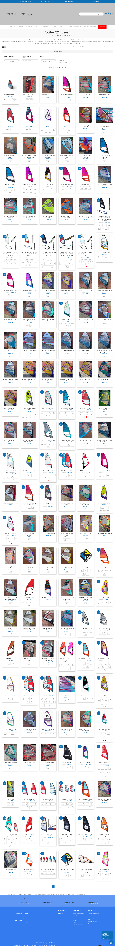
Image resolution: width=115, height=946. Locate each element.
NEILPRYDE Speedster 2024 (104, 566)
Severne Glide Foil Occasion (29, 94)
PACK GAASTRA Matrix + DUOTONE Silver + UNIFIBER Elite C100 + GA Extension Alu (67, 254)
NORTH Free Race (67, 762)
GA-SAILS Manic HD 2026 (29, 125)
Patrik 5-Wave (10, 799)
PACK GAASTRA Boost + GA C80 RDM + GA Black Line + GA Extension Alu (10, 254)
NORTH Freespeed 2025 (104, 628)
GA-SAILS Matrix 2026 (10, 125)
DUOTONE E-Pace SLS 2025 (10, 694)
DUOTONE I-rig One (29, 869)
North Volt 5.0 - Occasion (104, 319)
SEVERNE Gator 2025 (10, 658)
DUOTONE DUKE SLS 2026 (104, 503)
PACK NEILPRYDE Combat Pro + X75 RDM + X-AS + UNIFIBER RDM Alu (29, 254)
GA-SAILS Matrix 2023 (48, 799)
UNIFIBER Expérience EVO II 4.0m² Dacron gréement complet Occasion (104, 126)
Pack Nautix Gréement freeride (48, 869)
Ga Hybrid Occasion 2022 (85, 566)
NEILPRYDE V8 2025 (86, 184)
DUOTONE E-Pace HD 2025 (48, 408)
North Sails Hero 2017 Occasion (10, 503)
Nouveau (63, 60)
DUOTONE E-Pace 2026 (104, 252)
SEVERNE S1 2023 (29, 834)
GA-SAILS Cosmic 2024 (67, 470)
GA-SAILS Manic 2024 (48, 694)
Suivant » (60, 886)
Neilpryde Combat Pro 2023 (85, 799)
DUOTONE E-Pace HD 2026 (10, 94)
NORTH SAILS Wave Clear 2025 (85, 628)
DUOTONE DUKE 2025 (104, 729)
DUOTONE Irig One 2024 (29, 470)
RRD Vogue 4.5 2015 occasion (104, 533)
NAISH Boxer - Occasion (86, 533)
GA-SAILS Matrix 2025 (48, 470)
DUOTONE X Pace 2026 (48, 125)
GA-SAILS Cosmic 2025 (67, 408)
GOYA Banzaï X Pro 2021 (104, 869)
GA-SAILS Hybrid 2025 (85, 408)
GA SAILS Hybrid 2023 (67, 799)
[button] (97, 1)
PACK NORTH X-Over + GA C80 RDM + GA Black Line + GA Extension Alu (48, 254)
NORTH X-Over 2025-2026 (48, 440)
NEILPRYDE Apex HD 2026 (67, 125)
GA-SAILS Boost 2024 (29, 694)
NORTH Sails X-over (67, 834)
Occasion (63, 62)
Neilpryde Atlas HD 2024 (104, 470)
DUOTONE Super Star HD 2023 (85, 762)
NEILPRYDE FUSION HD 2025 (10, 290)
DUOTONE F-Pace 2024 (48, 597)
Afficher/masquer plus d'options (58, 67)
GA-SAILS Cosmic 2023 (29, 799)
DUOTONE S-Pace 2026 (48, 729)
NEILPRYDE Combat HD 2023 (104, 658)
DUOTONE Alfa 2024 (104, 597)
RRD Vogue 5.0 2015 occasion (48, 533)
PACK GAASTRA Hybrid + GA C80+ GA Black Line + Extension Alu (85, 254)
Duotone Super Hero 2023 (10, 834)
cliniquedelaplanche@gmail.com (26, 14)
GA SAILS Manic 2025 (10, 533)
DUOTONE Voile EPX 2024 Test (85, 694)
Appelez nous (9, 13)
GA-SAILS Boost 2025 (67, 319)
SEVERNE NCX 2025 (29, 597)
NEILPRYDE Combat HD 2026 (29, 184)
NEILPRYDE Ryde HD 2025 (67, 184)
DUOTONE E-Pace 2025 (10, 729)
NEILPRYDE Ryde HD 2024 (29, 503)
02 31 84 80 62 (10, 14)
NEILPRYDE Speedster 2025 (66, 440)
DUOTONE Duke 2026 (48, 184)
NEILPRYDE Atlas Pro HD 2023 (86, 658)
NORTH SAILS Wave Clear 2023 (85, 834)
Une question (21, 13)
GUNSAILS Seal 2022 (104, 834)
